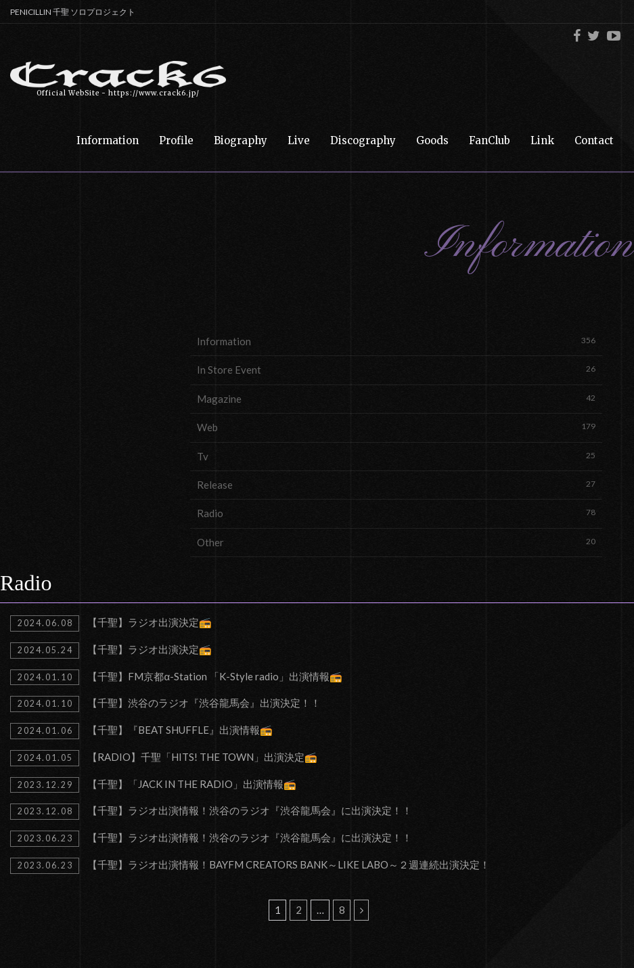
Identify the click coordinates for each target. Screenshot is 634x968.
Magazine (396, 398)
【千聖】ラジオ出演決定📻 (111, 623)
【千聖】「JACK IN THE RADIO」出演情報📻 (153, 785)
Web (396, 426)
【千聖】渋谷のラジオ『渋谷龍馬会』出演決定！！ (165, 704)
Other (396, 541)
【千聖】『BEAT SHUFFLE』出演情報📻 (141, 731)
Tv (396, 455)
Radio (396, 512)
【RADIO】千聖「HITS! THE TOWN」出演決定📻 (163, 758)
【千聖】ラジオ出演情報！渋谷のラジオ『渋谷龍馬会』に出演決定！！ (211, 812)
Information (396, 340)
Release (396, 484)
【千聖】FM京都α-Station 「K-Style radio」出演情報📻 (176, 677)
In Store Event (396, 369)
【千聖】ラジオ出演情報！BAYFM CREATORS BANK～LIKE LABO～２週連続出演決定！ (250, 866)
